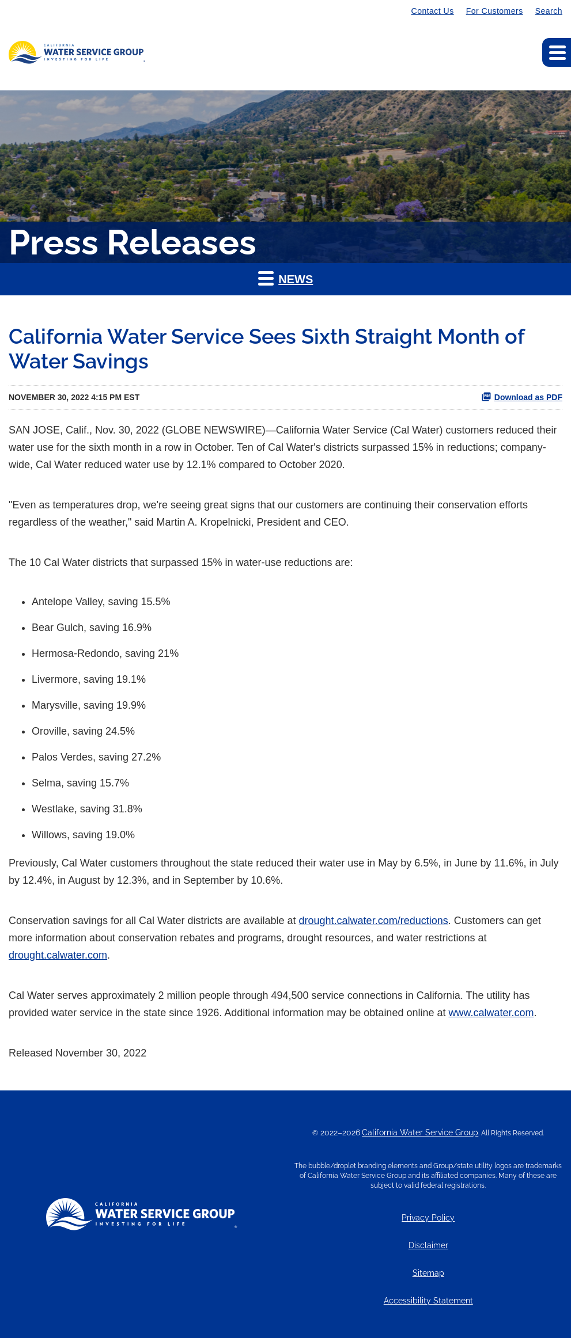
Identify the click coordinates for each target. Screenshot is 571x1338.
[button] (285, 279)
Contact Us (432, 11)
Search (548, 11)
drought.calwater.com (58, 955)
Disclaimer (428, 1245)
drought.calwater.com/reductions (373, 920)
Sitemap (428, 1273)
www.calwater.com (491, 1012)
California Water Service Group (420, 1132)
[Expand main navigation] (556, 52)
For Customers (494, 11)
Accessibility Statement (428, 1301)
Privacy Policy (428, 1218)
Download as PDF (521, 396)
